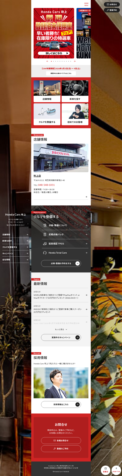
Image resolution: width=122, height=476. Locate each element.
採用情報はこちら (60, 404)
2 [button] (53, 61)
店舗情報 (6, 234)
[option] (53, 33)
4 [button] (57, 61)
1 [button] (51, 61)
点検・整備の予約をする (61, 263)
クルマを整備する (9, 247)
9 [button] (68, 61)
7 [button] (64, 61)
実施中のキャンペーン (61, 337)
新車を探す (7, 241)
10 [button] (70, 61)
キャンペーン (7, 253)
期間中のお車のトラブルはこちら (61, 73)
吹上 (15, 214)
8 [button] (66, 61)
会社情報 (6, 259)
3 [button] (55, 61)
